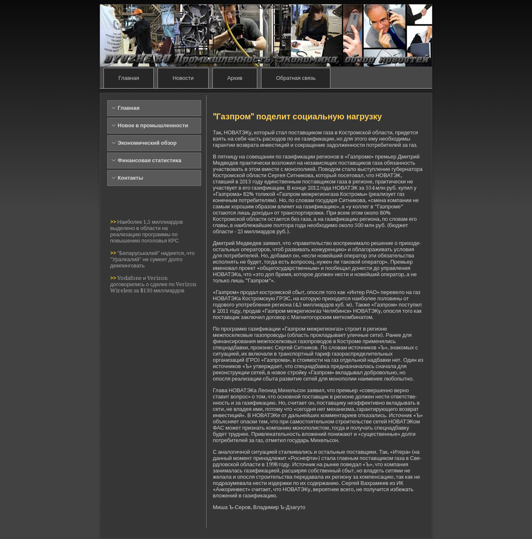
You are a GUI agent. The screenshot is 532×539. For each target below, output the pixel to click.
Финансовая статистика (149, 160)
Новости (182, 78)
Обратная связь (295, 78)
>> (113, 222)
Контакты (130, 178)
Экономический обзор (147, 143)
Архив (234, 78)
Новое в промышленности (153, 125)
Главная (128, 78)
